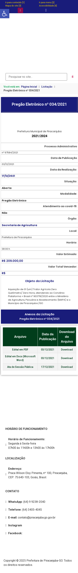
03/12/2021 (47, 349)
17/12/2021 (47, 366)
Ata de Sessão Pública (20, 366)
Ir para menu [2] (46, 2)
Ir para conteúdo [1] (15, 2)
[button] (4, 13)
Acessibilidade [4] (48, 5)
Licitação (46, 86)
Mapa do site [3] (13, 5)
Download (67, 349)
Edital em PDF (20, 349)
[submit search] (72, 77)
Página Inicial (29, 86)
